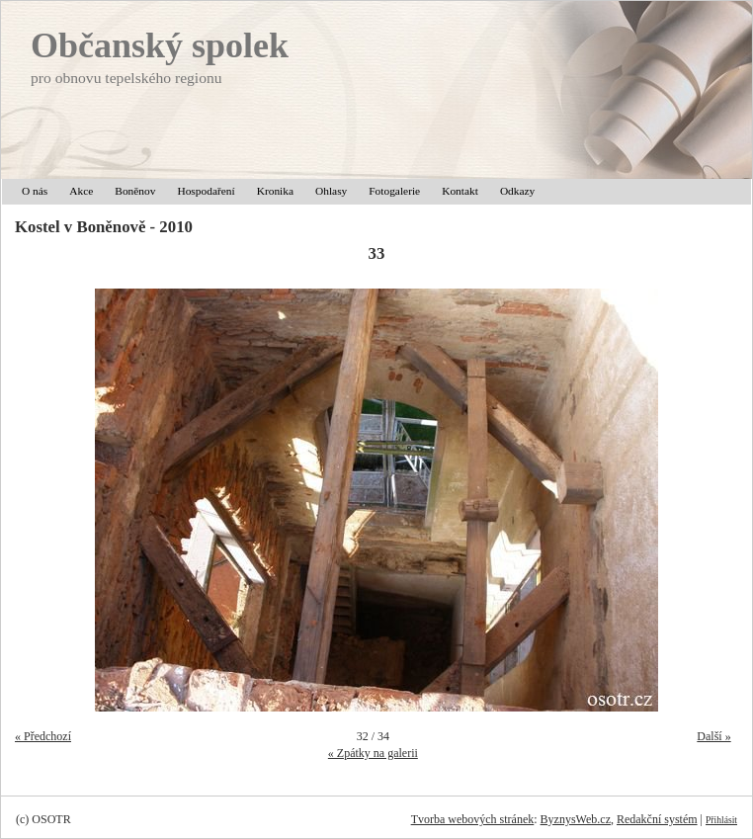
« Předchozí (43, 736)
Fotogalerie (394, 191)
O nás (34, 191)
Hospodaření (205, 191)
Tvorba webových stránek (473, 819)
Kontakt (460, 191)
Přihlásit (721, 819)
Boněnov (135, 191)
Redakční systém (657, 819)
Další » (713, 736)
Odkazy (517, 191)
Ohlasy (331, 191)
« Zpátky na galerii (373, 753)
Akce (81, 191)
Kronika (275, 191)
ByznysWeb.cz (576, 819)
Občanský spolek (160, 45)
